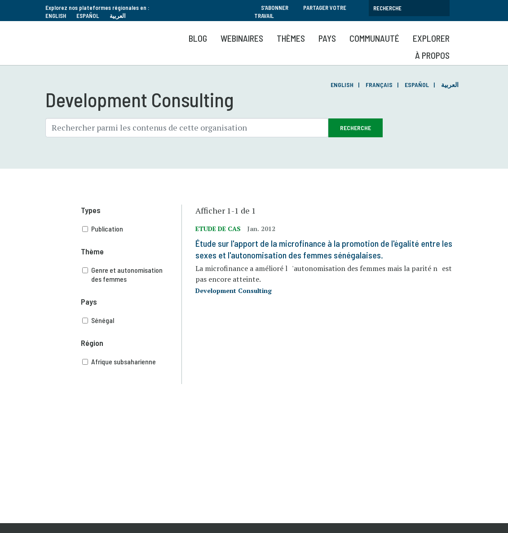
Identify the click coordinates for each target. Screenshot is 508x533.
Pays (327, 38)
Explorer (431, 38)
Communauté (374, 38)
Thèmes (291, 38)
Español (87, 15)
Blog (198, 38)
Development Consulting (233, 290)
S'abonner (274, 7)
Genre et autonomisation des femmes (132, 275)
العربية (118, 15)
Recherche (355, 127)
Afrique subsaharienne (132, 361)
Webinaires (242, 38)
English (55, 15)
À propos (432, 55)
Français (379, 84)
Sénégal (132, 320)
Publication (132, 228)
